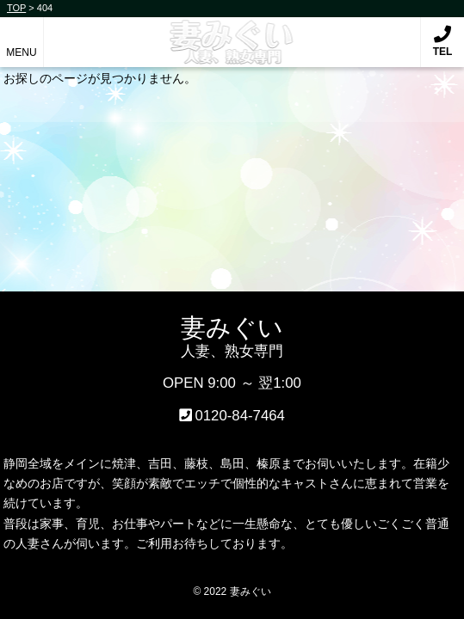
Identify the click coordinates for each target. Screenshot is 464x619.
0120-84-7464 (240, 416)
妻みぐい (232, 33)
